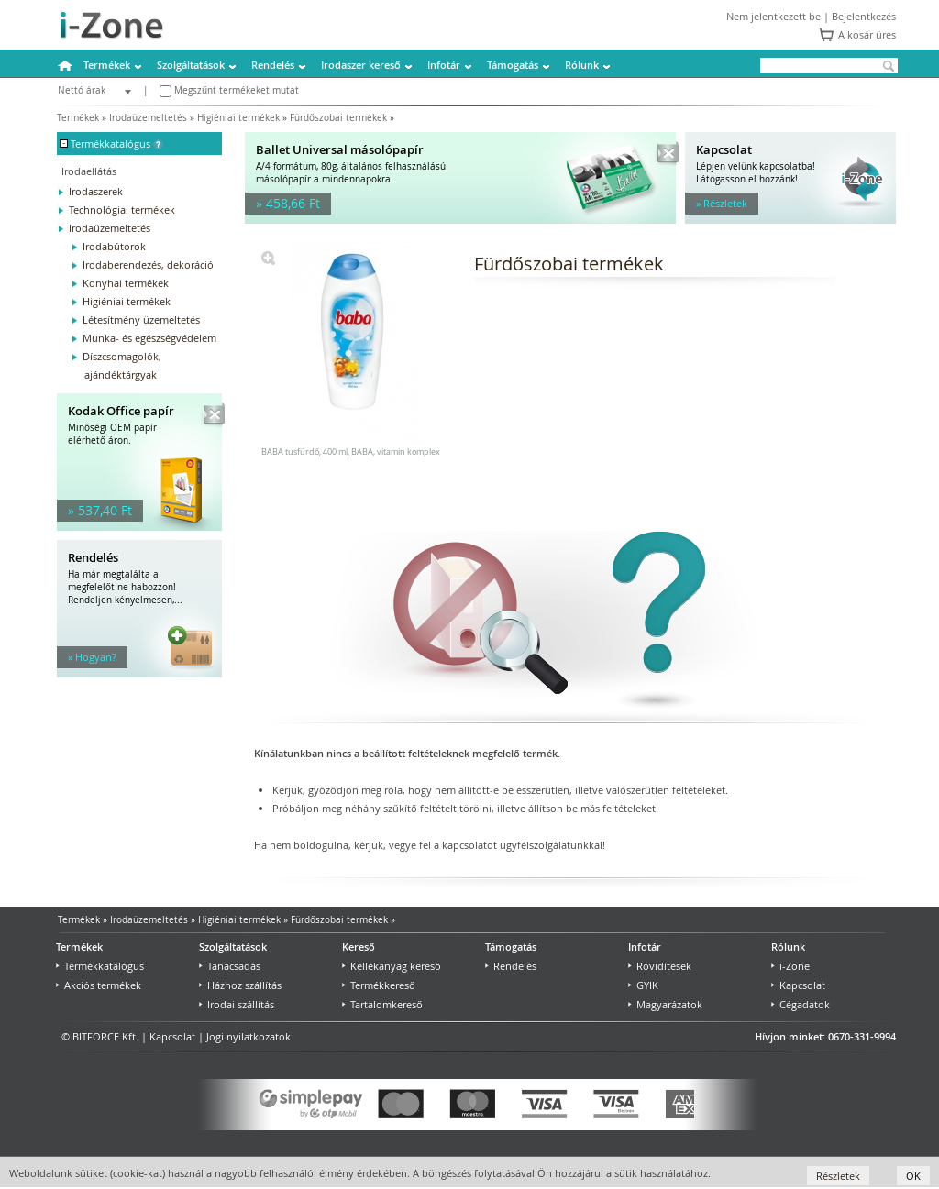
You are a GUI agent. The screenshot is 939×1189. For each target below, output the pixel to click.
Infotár (443, 65)
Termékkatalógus (100, 966)
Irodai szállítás (236, 1004)
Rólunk (582, 65)
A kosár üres (867, 34)
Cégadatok (800, 1004)
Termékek (106, 65)
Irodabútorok (114, 246)
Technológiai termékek (122, 209)
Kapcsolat (798, 985)
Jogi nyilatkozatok (248, 1036)
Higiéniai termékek (238, 118)
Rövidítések (659, 966)
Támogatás (512, 65)
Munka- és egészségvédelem (149, 338)
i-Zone (790, 966)
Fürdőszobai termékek (338, 118)
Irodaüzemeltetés (148, 118)
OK (913, 1176)
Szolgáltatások (191, 65)
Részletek (838, 1176)
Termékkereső (378, 985)
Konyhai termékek (126, 283)
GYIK (643, 985)
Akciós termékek (98, 985)
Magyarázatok (665, 1004)
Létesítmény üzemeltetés (141, 319)
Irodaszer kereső (361, 65)
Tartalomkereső (382, 1004)
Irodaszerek (96, 191)
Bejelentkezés (864, 16)
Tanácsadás (229, 966)
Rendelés (272, 65)
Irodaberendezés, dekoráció (148, 264)
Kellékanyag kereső (391, 966)
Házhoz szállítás (240, 985)
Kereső (358, 946)
